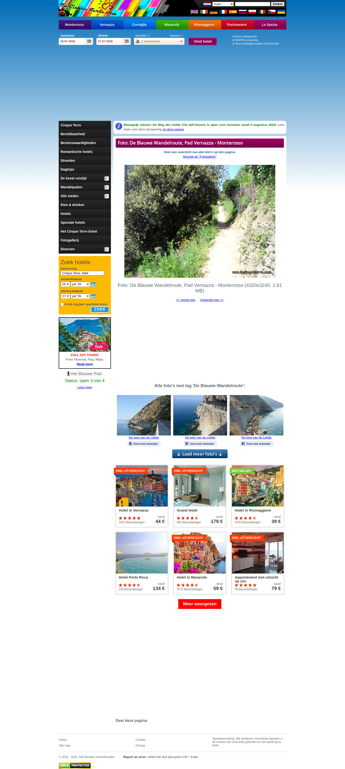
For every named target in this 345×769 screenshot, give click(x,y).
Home (63, 739)
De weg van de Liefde (144, 437)
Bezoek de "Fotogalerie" (199, 156)
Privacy (140, 745)
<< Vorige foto (185, 300)
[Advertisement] (172, 84)
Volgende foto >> (212, 300)
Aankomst (67, 35)
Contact (140, 739)
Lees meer (84, 387)
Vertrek (103, 35)
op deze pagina (173, 129)
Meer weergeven (200, 604)
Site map (64, 745)
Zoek (100, 309)
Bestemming (69, 268)
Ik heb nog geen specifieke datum (85, 304)
